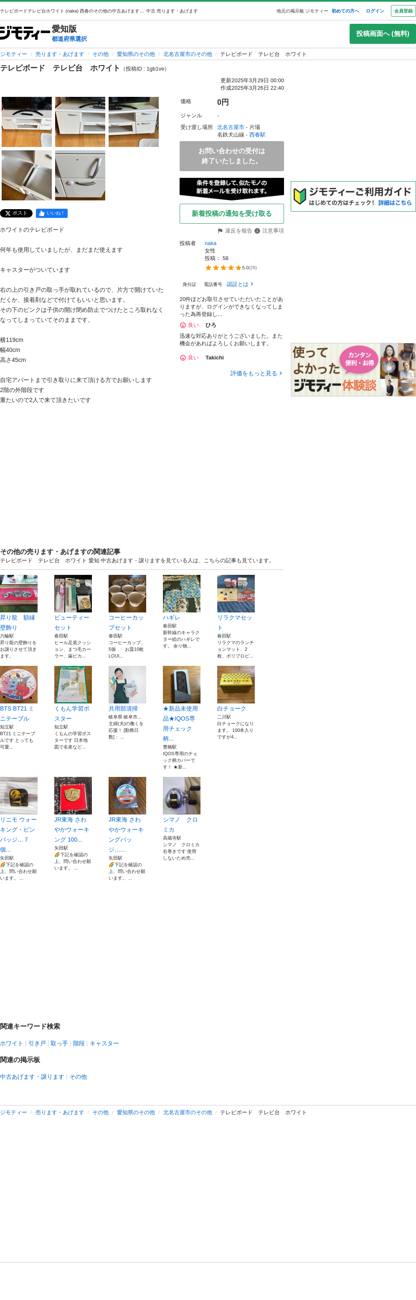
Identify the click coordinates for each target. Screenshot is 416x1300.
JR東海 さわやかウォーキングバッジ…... (127, 815)
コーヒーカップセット (127, 603)
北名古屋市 (230, 127)
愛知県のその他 (136, 54)
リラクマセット (236, 603)
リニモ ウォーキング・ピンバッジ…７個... (19, 815)
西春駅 (257, 135)
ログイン (375, 10)
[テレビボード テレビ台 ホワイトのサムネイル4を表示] (26, 175)
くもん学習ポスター (73, 694)
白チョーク (236, 689)
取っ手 (59, 1043)
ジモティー (13, 54)
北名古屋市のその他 (187, 54)
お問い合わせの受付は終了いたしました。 (231, 155)
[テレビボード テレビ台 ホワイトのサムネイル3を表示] (133, 122)
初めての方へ (345, 10)
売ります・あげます (60, 54)
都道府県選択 (69, 38)
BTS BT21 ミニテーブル (19, 694)
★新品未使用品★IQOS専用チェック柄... (181, 704)
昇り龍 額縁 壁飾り (19, 603)
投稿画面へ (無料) (382, 33)
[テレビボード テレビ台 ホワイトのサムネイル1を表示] (26, 122)
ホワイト (11, 1043)
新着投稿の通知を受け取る (232, 213)
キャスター (104, 1043)
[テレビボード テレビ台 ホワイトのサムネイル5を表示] (80, 175)
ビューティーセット (73, 603)
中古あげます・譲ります (32, 1076)
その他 (100, 54)
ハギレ (181, 598)
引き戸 (37, 1043)
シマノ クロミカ (181, 805)
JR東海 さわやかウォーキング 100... (73, 810)
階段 (79, 1043)
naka (210, 243)
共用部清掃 (127, 689)
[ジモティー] (25, 33)
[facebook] (52, 213)
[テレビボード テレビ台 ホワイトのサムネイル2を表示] (80, 122)
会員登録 (403, 10)
